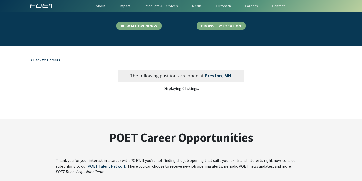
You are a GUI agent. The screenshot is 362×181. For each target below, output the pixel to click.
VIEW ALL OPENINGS (139, 25)
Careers (251, 6)
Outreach (223, 6)
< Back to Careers (45, 59)
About (101, 6)
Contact (278, 6)
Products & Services (161, 6)
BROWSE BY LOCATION (221, 25)
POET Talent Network (107, 166)
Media (197, 6)
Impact (125, 6)
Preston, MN (218, 76)
